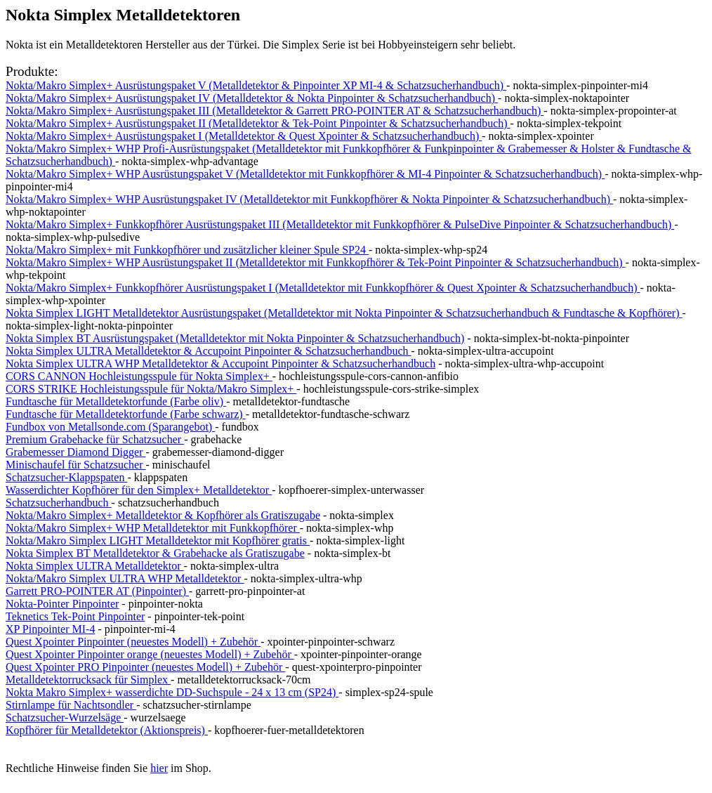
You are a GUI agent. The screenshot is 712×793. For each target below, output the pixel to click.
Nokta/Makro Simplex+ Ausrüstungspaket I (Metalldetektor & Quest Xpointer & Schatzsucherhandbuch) (244, 136)
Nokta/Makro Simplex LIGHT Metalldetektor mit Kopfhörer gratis (158, 540)
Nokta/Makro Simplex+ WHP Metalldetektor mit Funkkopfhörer (153, 528)
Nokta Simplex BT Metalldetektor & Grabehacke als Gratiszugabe (155, 553)
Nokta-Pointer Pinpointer (62, 604)
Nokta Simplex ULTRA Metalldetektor (95, 566)
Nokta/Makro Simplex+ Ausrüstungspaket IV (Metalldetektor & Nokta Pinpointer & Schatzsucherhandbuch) (252, 98)
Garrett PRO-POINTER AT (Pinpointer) (97, 591)
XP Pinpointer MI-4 (50, 629)
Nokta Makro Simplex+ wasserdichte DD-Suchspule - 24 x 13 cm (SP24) (172, 692)
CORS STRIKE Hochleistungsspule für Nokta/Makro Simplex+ (151, 389)
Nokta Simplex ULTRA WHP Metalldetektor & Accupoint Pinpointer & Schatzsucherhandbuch (220, 363)
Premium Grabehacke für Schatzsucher (95, 439)
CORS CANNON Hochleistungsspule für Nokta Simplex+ (139, 376)
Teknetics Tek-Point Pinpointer (75, 616)
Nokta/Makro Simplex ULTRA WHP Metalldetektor (125, 578)
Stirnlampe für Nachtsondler (71, 705)
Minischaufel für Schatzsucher (75, 465)
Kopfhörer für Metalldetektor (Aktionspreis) (107, 730)
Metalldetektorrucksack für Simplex (88, 680)
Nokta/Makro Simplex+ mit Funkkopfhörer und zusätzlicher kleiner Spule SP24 (187, 250)
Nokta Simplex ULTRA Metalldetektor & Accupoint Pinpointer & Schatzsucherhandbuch (208, 351)
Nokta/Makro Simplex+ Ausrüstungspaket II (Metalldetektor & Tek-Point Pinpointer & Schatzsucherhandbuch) (258, 123)
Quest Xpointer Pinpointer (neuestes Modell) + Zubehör (133, 642)
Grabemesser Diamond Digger (76, 452)
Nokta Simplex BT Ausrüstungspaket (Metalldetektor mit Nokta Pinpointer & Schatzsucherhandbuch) (235, 338)
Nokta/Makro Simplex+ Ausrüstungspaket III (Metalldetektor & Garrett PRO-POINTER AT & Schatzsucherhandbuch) (274, 111)
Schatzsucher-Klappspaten (66, 477)
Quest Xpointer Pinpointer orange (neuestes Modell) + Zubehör (150, 654)
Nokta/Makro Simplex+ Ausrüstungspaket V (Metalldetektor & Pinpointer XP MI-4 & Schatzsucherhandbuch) (256, 85)
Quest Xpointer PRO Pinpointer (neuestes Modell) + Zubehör (145, 667)
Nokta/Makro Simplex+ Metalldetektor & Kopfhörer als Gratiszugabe (163, 515)
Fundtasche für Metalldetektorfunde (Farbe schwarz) (126, 414)
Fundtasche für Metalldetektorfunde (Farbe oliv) (116, 401)
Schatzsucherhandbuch (59, 503)
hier (159, 768)
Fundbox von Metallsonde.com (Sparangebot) (110, 427)
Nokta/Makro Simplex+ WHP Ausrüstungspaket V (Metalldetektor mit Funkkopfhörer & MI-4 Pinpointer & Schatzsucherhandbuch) (305, 174)
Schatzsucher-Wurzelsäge (65, 717)
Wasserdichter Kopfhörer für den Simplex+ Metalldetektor (139, 490)
